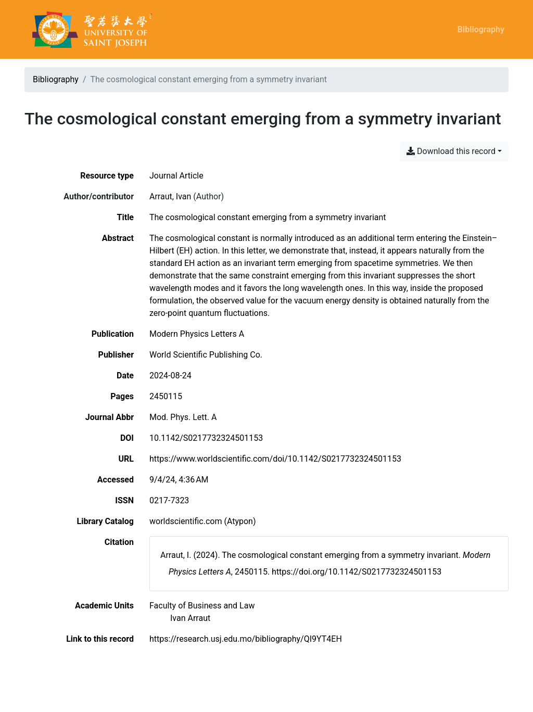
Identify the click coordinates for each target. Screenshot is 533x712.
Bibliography (481, 29)
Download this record (451, 151)
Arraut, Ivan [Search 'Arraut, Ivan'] (170, 196)
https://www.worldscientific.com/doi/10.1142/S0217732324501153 (275, 459)
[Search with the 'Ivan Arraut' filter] (190, 618)
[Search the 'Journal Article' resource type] (176, 176)
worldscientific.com (185, 521)
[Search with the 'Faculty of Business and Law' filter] (202, 606)
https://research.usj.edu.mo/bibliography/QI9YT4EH (245, 639)
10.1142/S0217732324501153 (206, 438)
